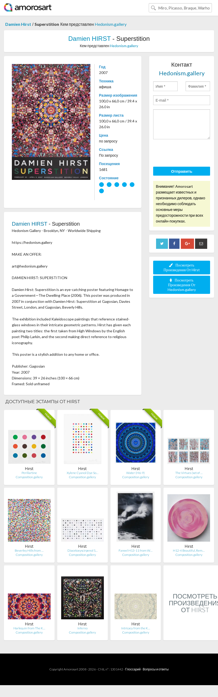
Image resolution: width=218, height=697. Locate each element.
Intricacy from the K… (135, 628)
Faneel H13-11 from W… (135, 550)
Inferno (82, 628)
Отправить (181, 171)
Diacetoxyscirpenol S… (82, 550)
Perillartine (29, 473)
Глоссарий (133, 669)
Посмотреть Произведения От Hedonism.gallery (182, 285)
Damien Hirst (18, 24)
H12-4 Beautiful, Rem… (189, 550)
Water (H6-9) (135, 473)
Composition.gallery (29, 477)
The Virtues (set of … (188, 473)
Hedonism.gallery (111, 24)
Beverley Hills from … (29, 550)
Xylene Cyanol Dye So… (82, 473)
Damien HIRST (89, 38)
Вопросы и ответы (155, 669)
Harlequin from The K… (29, 628)
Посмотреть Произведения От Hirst (181, 267)
